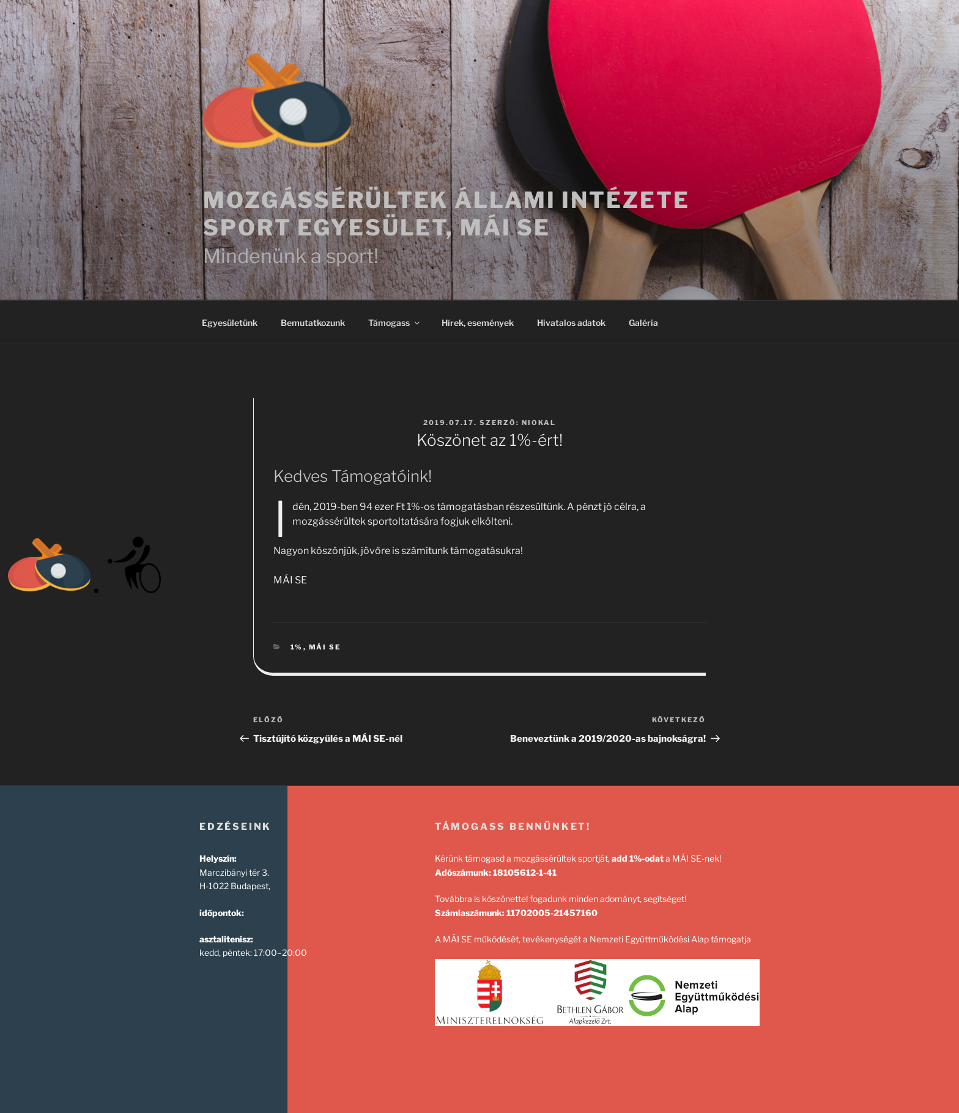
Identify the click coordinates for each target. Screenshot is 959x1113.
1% (297, 647)
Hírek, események (478, 322)
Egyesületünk (229, 322)
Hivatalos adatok (571, 322)
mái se (325, 647)
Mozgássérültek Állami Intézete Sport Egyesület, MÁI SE (446, 214)
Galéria (643, 322)
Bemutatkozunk (313, 322)
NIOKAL (539, 422)
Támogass (394, 322)
